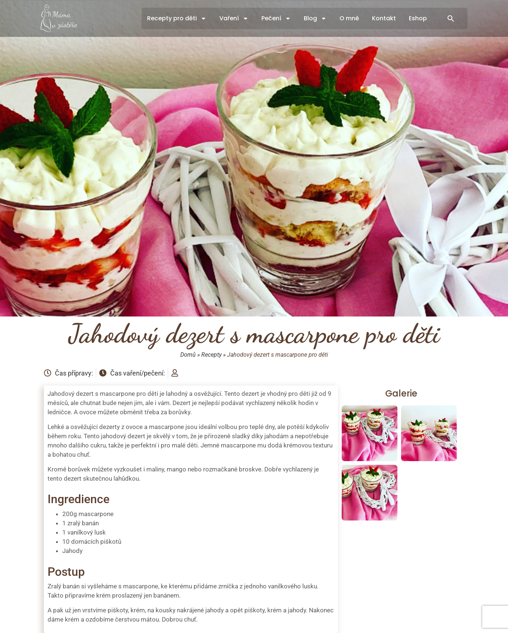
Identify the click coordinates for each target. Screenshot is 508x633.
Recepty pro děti (176, 18)
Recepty (211, 354)
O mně (349, 18)
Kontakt (384, 18)
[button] (451, 18)
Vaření (233, 18)
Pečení (276, 18)
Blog (315, 18)
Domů (188, 354)
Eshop (418, 18)
